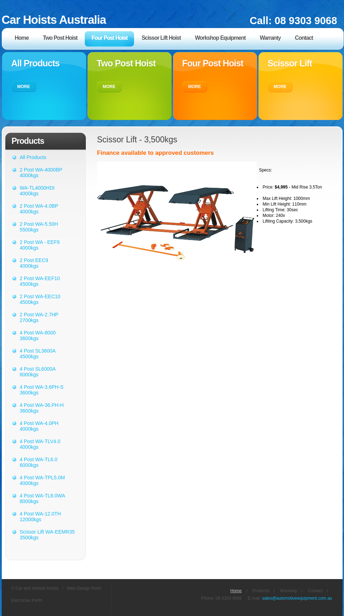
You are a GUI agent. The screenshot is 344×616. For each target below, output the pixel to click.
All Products (33, 157)
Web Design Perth (84, 588)
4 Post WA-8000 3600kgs (38, 335)
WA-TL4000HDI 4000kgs (37, 190)
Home (236, 590)
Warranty (288, 590)
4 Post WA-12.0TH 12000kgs (40, 516)
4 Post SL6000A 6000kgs (38, 371)
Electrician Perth (26, 600)
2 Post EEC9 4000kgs (34, 263)
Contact (315, 590)
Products (261, 590)
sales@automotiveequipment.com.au (297, 598)
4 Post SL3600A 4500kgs (38, 353)
